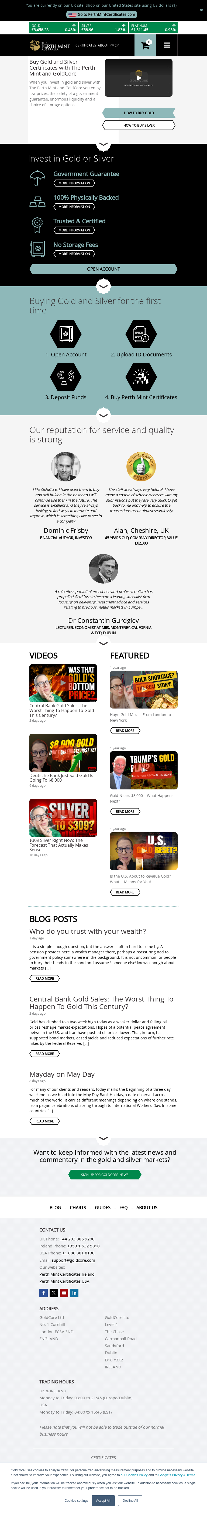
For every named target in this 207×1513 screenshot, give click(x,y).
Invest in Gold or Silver (71, 158)
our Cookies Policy (134, 1475)
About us (146, 1208)
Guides (103, 1208)
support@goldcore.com (73, 1260)
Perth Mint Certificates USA (64, 1281)
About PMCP (108, 45)
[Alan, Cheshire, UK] (141, 466)
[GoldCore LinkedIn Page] (74, 1293)
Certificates (85, 45)
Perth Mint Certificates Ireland (67, 1274)
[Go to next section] (103, 144)
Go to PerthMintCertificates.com (101, 14)
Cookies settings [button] (76, 1501)
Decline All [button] (130, 1501)
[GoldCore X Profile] (54, 1293)
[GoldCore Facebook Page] (43, 1293)
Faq (123, 1208)
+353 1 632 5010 (83, 1246)
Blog (55, 1208)
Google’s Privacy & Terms (176, 1475)
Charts (78, 1208)
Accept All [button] (103, 1501)
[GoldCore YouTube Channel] (64, 1293)
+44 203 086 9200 (77, 1239)
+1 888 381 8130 (78, 1253)
